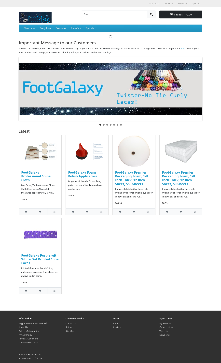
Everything (45, 28)
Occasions (61, 28)
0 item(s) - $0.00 (181, 14)
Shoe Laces (29, 28)
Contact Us (71, 323)
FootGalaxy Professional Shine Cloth (36, 176)
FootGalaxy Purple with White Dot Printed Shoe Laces (40, 259)
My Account (165, 323)
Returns (69, 327)
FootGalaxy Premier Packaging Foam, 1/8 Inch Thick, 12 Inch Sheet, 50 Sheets (178, 178)
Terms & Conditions (28, 338)
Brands (116, 323)
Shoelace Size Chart (28, 342)
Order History (166, 327)
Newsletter (164, 334)
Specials (90, 28)
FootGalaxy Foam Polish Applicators (82, 174)
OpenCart (36, 354)
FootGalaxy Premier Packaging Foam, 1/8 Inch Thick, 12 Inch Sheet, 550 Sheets (131, 178)
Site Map (70, 331)
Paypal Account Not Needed (33, 323)
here (183, 48)
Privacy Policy (25, 334)
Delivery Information (29, 331)
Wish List (163, 331)
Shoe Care (76, 28)
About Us (23, 327)
